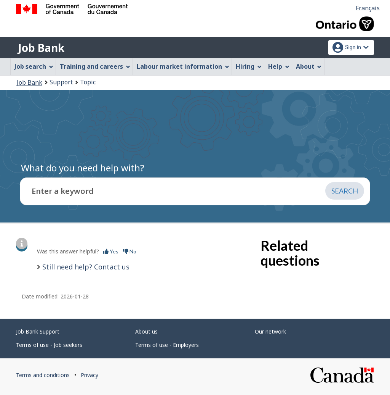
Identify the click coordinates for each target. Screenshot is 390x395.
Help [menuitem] (278, 66)
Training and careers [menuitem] (95, 66)
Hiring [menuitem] (249, 66)
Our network (270, 331)
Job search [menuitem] (33, 66)
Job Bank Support (37, 331)
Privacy (89, 375)
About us (146, 331)
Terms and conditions (43, 375)
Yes (110, 251)
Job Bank (41, 47)
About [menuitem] (309, 66)
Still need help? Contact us (84, 266)
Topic (88, 82)
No (129, 251)
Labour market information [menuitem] (183, 66)
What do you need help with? (82, 168)
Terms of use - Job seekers (49, 344)
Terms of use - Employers (167, 344)
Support (61, 82)
